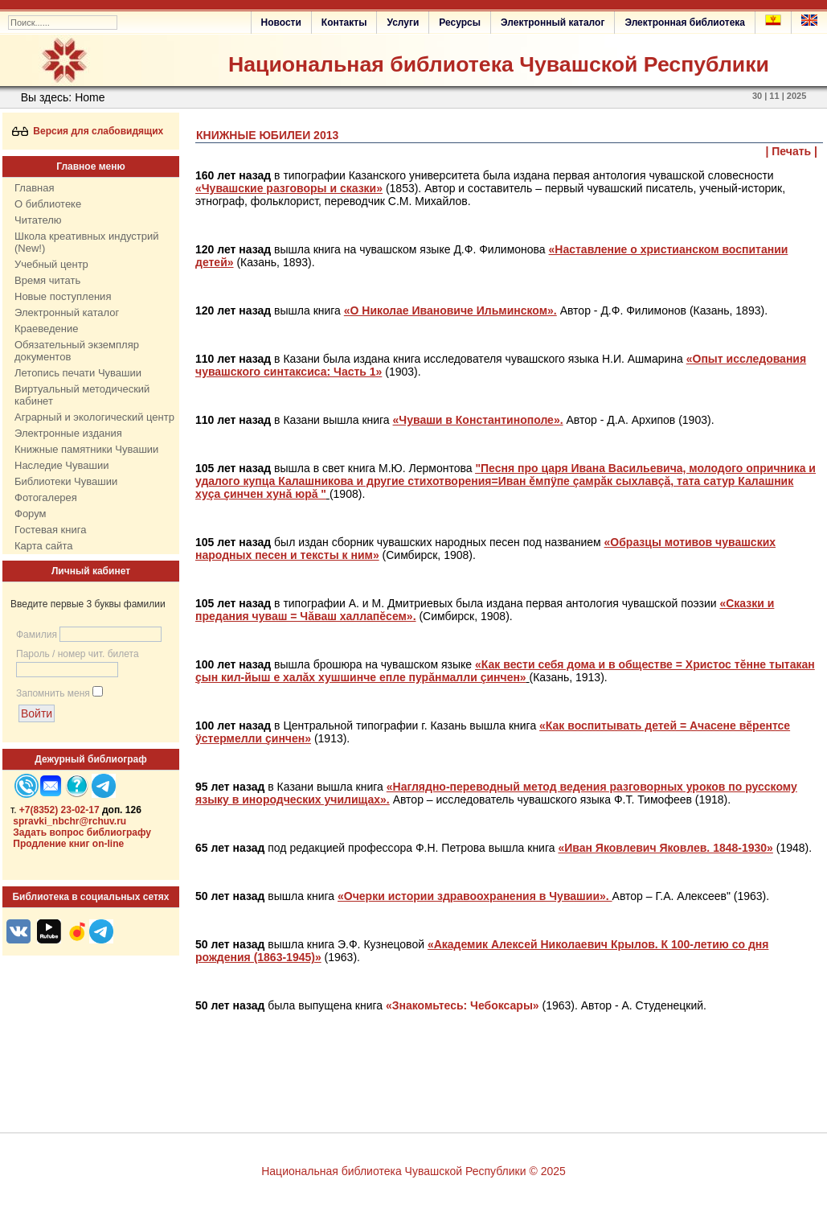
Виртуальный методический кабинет (81, 395)
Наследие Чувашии (61, 465)
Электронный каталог (552, 22)
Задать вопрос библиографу (82, 832)
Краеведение (46, 329)
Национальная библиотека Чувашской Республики (498, 64)
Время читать (47, 280)
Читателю (38, 220)
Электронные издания (68, 433)
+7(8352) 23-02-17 (59, 810)
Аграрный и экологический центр (94, 417)
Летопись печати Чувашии (77, 373)
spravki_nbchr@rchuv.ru (69, 821)
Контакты (344, 22)
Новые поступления (62, 296)
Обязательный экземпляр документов (76, 351)
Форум (30, 514)
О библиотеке (47, 204)
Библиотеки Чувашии (65, 481)
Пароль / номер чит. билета (77, 654)
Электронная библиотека (684, 22)
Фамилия (36, 634)
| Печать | (792, 151)
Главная (34, 188)
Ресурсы (460, 22)
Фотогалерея (45, 497)
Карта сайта (43, 546)
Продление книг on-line (68, 843)
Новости (281, 22)
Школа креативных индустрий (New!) (86, 242)
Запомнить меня (53, 693)
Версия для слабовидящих (88, 131)
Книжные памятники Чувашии (86, 449)
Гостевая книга (50, 530)
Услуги (403, 22)
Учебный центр (51, 264)
